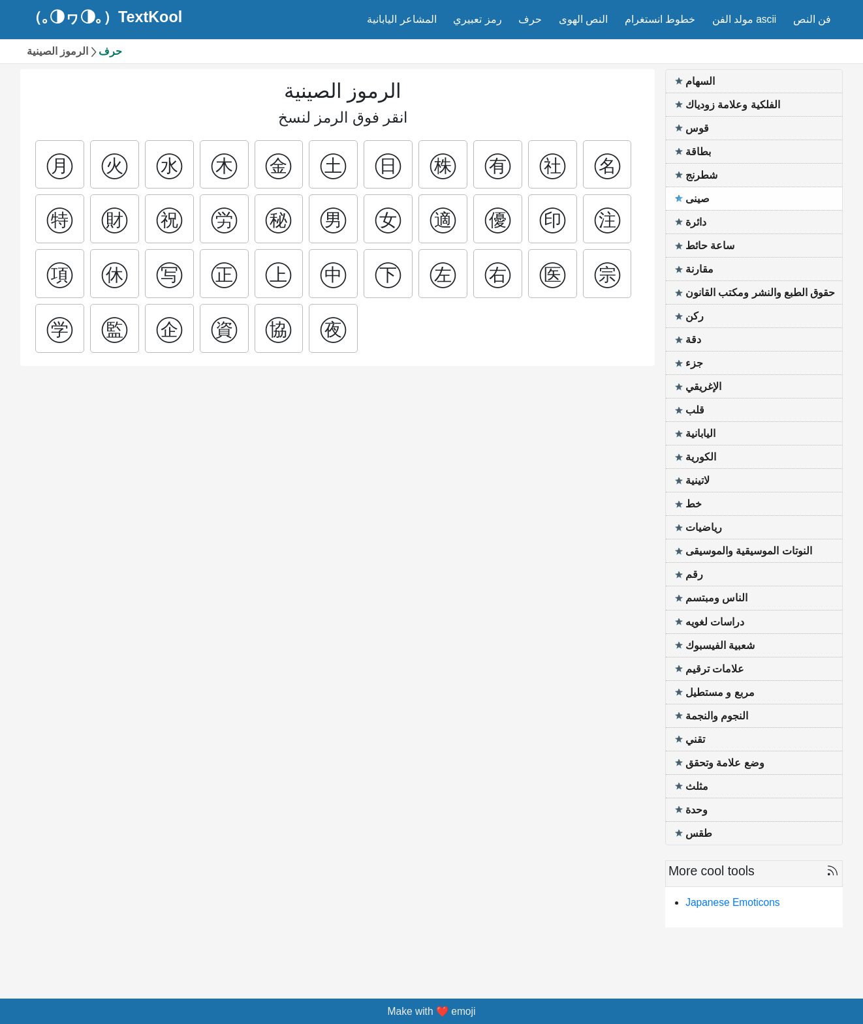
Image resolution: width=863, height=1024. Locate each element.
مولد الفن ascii (744, 19)
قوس (697, 128)
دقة (693, 339)
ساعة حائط (709, 245)
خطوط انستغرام (660, 19)
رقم (694, 574)
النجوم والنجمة (716, 715)
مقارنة (699, 269)
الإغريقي (703, 386)
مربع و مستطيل (720, 692)
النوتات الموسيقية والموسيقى (748, 550)
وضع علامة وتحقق (724, 762)
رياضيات (703, 527)
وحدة (696, 809)
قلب (694, 409)
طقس (698, 833)
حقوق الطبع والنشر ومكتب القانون (760, 292)
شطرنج (701, 175)
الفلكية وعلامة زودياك (732, 104)
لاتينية (697, 480)
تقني (695, 739)
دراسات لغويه (714, 621)
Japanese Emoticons (732, 902)
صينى (697, 198)
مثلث (696, 786)
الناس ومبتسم (716, 597)
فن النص (812, 19)
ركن (694, 316)
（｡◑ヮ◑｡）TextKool (104, 17)
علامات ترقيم (714, 668)
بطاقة (698, 151)
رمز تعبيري (477, 19)
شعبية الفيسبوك (720, 645)
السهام (700, 81)
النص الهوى (583, 19)
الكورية (700, 456)
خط (693, 503)
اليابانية (700, 433)
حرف (530, 19)
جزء (694, 363)
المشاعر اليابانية (401, 19)
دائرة (695, 222)
